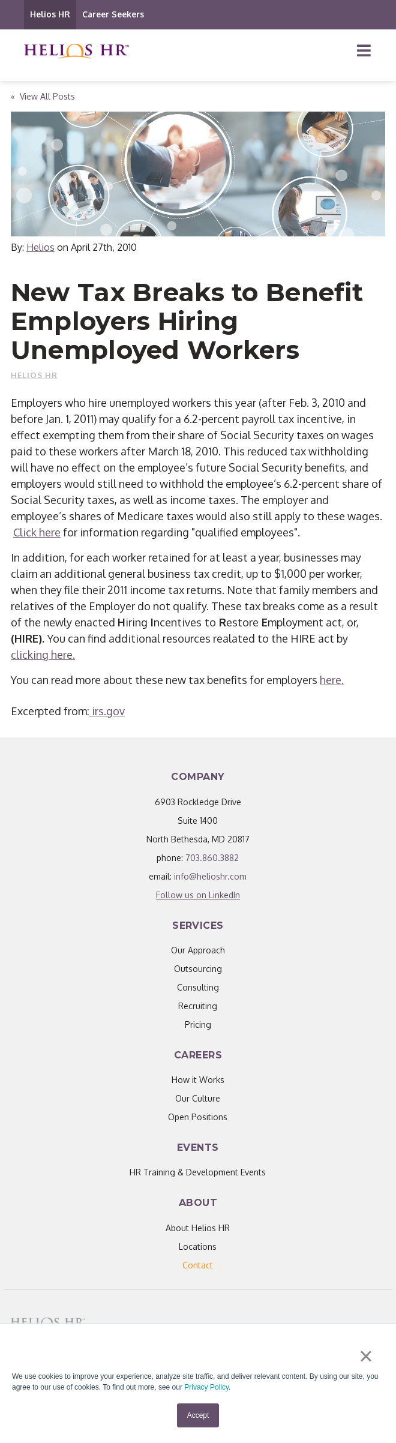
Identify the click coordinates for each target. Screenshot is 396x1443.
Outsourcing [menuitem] (198, 969)
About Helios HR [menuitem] (198, 1228)
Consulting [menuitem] (198, 987)
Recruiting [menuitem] (197, 1006)
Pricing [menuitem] (198, 1024)
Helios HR (50, 14)
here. (332, 679)
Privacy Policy (206, 1387)
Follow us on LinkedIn (198, 895)
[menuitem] (197, 1265)
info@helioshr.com (210, 876)
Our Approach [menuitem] (198, 950)
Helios (40, 247)
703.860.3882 (212, 858)
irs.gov (107, 711)
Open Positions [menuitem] (197, 1117)
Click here (37, 532)
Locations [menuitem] (198, 1246)
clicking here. (43, 654)
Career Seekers (113, 14)
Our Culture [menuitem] (197, 1098)
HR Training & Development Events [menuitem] (198, 1172)
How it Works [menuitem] (198, 1080)
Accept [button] (198, 1415)
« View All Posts (43, 96)
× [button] (366, 1356)
